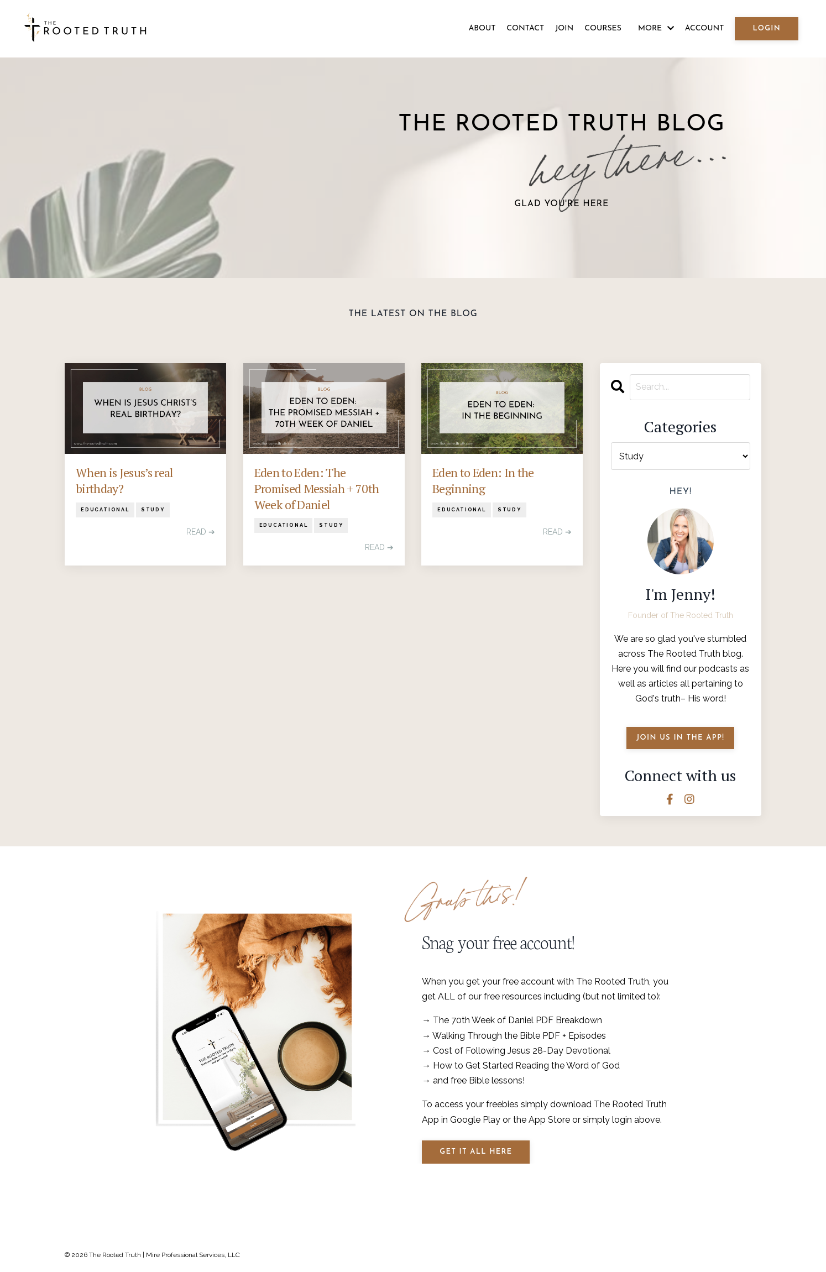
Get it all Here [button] (476, 1151)
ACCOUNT (704, 28)
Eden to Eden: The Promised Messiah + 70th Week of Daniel (316, 488)
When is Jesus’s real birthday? (124, 480)
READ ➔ (200, 531)
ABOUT (481, 28)
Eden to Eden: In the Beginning (483, 480)
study (153, 509)
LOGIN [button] (766, 28)
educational (105, 509)
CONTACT (525, 28)
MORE (656, 28)
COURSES (602, 28)
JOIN (564, 28)
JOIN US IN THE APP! (680, 737)
